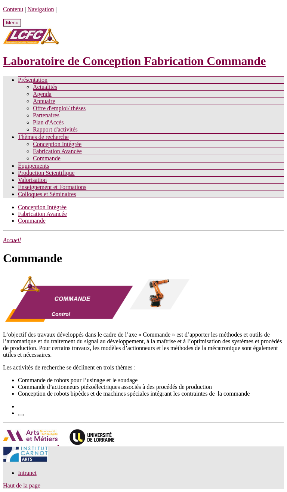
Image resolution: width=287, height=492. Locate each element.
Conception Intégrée (57, 144)
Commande (47, 158)
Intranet (27, 473)
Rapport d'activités (55, 129)
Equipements (33, 166)
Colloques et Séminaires (47, 194)
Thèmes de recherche (43, 137)
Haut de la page (21, 485)
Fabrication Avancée (57, 151)
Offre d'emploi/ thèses (59, 108)
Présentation (32, 80)
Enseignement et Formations (52, 187)
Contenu (13, 9)
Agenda (42, 94)
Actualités (45, 87)
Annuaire (44, 101)
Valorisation (32, 180)
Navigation (40, 9)
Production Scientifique (46, 173)
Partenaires (46, 115)
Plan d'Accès (48, 122)
